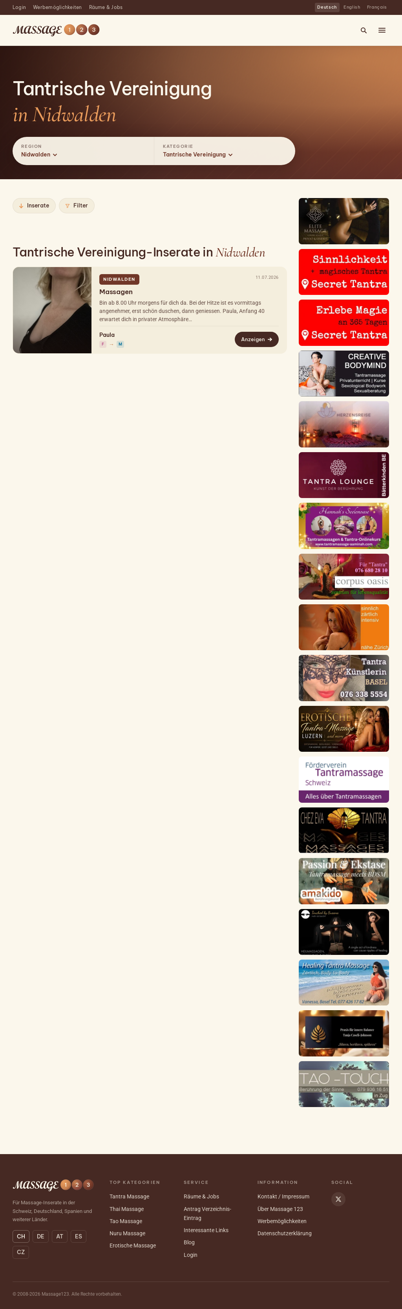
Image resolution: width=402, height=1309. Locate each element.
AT (59, 1236)
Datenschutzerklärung (285, 1233)
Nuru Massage (127, 1233)
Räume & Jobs (106, 7)
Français (377, 7)
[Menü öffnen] (382, 30)
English (352, 7)
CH (21, 1236)
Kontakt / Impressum (283, 1196)
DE (40, 1236)
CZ (21, 1252)
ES (78, 1236)
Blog (189, 1242)
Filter (76, 205)
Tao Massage (126, 1221)
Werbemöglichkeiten (57, 7)
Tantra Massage (129, 1196)
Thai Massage (127, 1209)
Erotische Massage (133, 1245)
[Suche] (363, 30)
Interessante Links (206, 1230)
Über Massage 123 (280, 1209)
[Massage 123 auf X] (338, 1199)
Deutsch (327, 7)
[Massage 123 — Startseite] (56, 30)
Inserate (33, 205)
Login (19, 7)
